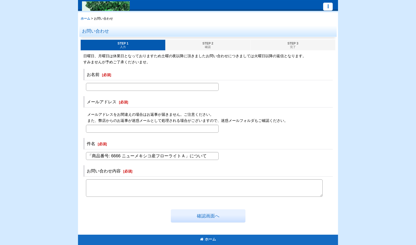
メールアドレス (101, 101)
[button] (328, 7)
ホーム (208, 239)
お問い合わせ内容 (104, 170)
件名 (91, 143)
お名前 (93, 74)
